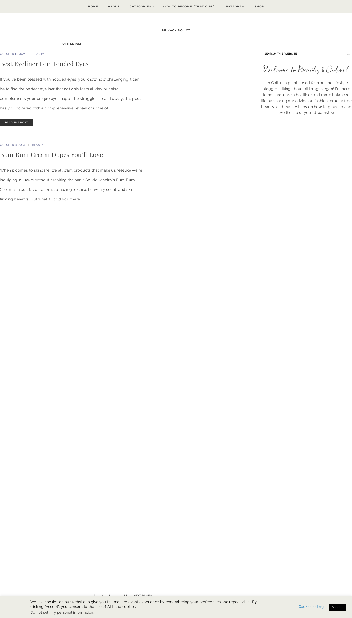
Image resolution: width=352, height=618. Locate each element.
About (114, 6)
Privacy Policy (176, 30)
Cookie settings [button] (312, 607)
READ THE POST (16, 122)
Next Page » (142, 595)
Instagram (234, 6)
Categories (140, 6)
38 (125, 595)
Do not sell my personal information (61, 612)
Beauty (38, 54)
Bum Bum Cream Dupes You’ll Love (51, 154)
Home (93, 6)
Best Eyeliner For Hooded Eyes (44, 63)
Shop (259, 6)
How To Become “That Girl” (188, 6)
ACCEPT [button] (337, 607)
